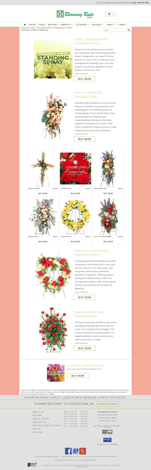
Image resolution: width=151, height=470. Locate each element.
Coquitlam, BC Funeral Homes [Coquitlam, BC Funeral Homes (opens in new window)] (47, 456)
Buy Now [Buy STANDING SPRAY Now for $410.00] (75, 193)
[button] (110, 14)
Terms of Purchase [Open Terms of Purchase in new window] (111, 465)
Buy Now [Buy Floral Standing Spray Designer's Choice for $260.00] (84, 79)
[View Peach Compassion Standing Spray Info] (53, 116)
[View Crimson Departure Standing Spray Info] (53, 330)
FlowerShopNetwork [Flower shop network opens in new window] (77, 465)
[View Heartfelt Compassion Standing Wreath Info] (53, 274)
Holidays (98, 24)
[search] (128, 30)
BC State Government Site (86, 460)
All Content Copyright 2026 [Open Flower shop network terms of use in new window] (54, 465)
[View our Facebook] (68, 454)
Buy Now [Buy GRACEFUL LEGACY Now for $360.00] (43, 241)
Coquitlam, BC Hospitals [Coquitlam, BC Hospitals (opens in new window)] (71, 456)
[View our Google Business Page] (75, 454)
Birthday (52, 24)
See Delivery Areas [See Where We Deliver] (108, 404)
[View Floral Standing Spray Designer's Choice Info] (53, 59)
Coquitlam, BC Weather (63, 460)
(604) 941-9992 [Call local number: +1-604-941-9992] (143, 3)
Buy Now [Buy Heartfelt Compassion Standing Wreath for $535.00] (84, 297)
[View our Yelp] (82, 454)
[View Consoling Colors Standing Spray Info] (108, 168)
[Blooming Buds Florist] (75, 12)
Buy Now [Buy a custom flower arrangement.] (78, 375)
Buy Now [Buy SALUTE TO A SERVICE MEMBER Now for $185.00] (108, 241)
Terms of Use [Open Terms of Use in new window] (82, 467)
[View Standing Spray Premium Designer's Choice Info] (75, 168)
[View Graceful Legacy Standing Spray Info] (43, 216)
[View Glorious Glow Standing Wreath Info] (75, 216)
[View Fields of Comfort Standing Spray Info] (43, 168)
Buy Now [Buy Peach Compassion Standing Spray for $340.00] (84, 139)
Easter (32, 24)
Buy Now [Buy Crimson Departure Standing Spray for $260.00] (84, 348)
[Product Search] (115, 30)
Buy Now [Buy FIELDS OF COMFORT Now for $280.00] (43, 193)
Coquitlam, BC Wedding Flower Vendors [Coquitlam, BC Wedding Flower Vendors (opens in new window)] (99, 456)
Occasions (82, 24)
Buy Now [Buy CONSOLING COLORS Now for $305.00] (108, 193)
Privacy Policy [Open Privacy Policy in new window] (94, 465)
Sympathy (67, 24)
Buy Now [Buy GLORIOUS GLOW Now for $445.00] (75, 241)
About (111, 24)
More (123, 24)
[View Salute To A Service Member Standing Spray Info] (108, 216)
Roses (42, 24)
